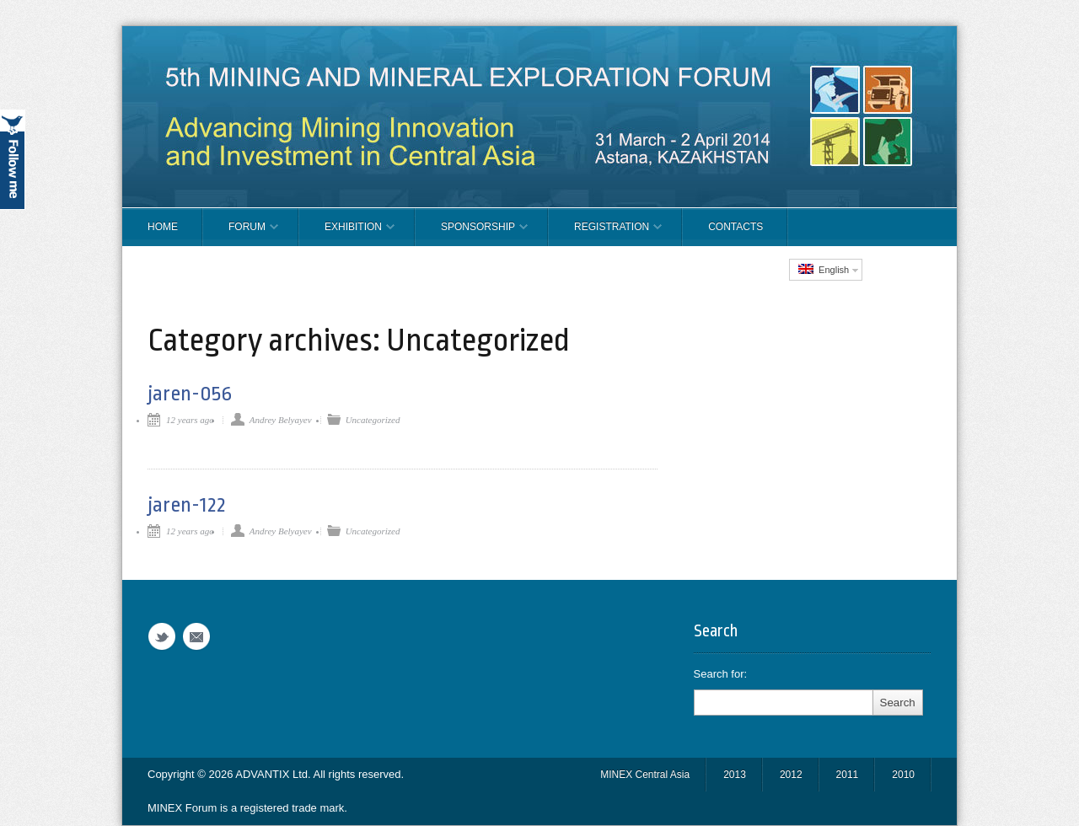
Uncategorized (373, 420)
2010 (903, 774)
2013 (734, 774)
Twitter (162, 637)
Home (163, 227)
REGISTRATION (605, 233)
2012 (791, 774)
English (823, 269)
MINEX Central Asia (645, 774)
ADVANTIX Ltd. (274, 774)
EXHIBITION (347, 233)
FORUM (240, 233)
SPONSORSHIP (472, 233)
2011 (847, 774)
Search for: (721, 674)
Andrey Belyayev (281, 420)
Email (196, 637)
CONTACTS (735, 227)
